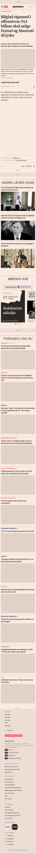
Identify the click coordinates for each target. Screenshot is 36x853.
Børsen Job (8, 772)
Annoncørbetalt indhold (12, 815)
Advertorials (9, 818)
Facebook (9, 841)
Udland (3, 373)
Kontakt (7, 807)
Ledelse (3, 405)
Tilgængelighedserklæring (13, 790)
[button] (33, 7)
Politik (3, 587)
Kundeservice (9, 779)
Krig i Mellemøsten (7, 498)
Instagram (9, 839)
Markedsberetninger (8, 438)
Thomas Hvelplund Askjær (10, 82)
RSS (6, 723)
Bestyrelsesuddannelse (12, 769)
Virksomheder (6, 11)
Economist (10, 755)
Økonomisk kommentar (9, 528)
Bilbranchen (16, 158)
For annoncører (10, 793)
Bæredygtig (5, 647)
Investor (4, 343)
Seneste (7, 720)
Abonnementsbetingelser (13, 787)
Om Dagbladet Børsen (12, 813)
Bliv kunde (8, 799)
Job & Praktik (9, 810)
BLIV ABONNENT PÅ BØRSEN (13, 735)
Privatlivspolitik (10, 785)
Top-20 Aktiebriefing (8, 468)
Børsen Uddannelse (11, 767)
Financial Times (11, 753)
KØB (6, 6)
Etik (6, 796)
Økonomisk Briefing (13, 758)
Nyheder (7, 714)
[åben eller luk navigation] (2, 7)
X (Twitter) (9, 844)
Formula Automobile (21, 160)
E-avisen (10, 730)
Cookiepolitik (9, 782)
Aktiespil (8, 726)
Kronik (3, 556)
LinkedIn (9, 836)
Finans (9, 750)
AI (1, 677)
